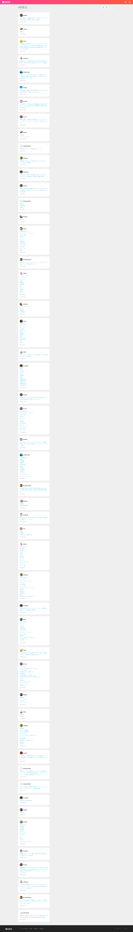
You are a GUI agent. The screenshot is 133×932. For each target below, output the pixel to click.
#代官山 (22, 550)
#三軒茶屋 (22, 243)
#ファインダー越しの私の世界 (32, 853)
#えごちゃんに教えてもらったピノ (29, 668)
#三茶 (36, 654)
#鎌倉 (39, 176)
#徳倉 (35, 773)
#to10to (25, 101)
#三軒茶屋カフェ (24, 231)
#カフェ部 (22, 786)
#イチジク (22, 560)
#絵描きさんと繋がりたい (27, 740)
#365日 (22, 236)
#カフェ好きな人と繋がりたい (28, 637)
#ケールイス (40, 119)
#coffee (22, 372)
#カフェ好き (37, 18)
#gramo (25, 753)
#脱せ (21, 291)
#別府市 (31, 488)
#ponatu (25, 216)
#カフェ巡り (41, 90)
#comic (32, 105)
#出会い (38, 174)
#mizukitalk (23, 191)
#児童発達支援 (33, 47)
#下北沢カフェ (24, 104)
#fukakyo (25, 158)
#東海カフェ (23, 378)
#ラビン (22, 308)
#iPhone (30, 855)
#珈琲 (21, 281)
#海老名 (22, 548)
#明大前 (29, 62)
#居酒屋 (22, 461)
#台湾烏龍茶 (40, 490)
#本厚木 (22, 462)
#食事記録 (22, 312)
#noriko (25, 185)
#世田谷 (38, 61)
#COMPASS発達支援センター (39, 45)
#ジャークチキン (26, 886)
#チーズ (41, 871)
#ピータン (27, 78)
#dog (21, 838)
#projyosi (25, 851)
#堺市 (36, 886)
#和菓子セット (24, 685)
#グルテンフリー (28, 788)
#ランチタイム (36, 771)
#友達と (24, 19)
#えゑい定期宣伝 (24, 730)
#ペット (22, 834)
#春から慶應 (29, 786)
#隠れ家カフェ (24, 771)
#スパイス (44, 786)
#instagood (42, 917)
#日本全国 (22, 339)
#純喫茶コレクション (37, 149)
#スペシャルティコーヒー (38, 44)
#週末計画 (30, 18)
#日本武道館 (27, 44)
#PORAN (30, 61)
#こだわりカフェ (41, 773)
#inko (24, 619)
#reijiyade (25, 515)
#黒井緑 (42, 104)
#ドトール (39, 869)
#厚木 (21, 553)
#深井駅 (44, 886)
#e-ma (25, 117)
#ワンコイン (37, 774)
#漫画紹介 (37, 105)
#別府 (34, 488)
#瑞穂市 (22, 284)
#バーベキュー (28, 519)
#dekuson (25, 58)
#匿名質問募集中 (24, 505)
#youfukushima (27, 259)
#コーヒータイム (24, 276)
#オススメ (22, 277)
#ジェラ (22, 293)
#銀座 (21, 531)
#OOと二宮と (44, 188)
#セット (22, 288)
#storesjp (32, 654)
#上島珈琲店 (29, 176)
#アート (36, 517)
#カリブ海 (26, 903)
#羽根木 (43, 61)
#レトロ (24, 610)
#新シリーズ (23, 337)
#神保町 (34, 610)
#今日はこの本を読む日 (26, 534)
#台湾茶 (35, 490)
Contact (41, 928)
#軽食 (28, 871)
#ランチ (37, 121)
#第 (21, 342)
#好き (21, 594)
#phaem (25, 439)
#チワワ (22, 840)
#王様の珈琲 (30, 755)
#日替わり (26, 774)
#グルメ (22, 425)
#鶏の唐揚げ (23, 119)
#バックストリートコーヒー (31, 262)
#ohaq (21, 207)
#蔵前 (28, 90)
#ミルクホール (39, 442)
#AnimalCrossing (36, 397)
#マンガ (23, 105)
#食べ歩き (22, 246)
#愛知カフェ (23, 382)
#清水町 (32, 773)
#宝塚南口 (29, 119)
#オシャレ (22, 640)
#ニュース (22, 327)
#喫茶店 (29, 19)
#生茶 (22, 490)
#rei (24, 528)
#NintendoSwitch (24, 399)
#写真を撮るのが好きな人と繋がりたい (30, 677)
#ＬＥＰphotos (24, 670)
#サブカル (40, 443)
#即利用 (22, 716)
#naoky (25, 87)
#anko (24, 228)
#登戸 (25, 517)
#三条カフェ (23, 755)
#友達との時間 (35, 19)
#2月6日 (22, 329)
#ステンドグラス (24, 474)
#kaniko (25, 501)
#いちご (37, 915)
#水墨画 (32, 517)
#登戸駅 (22, 517)
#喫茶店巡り (23, 90)
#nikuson (25, 304)
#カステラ (22, 563)
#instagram (25, 917)
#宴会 (21, 466)
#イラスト (22, 737)
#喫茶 (21, 332)
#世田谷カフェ (24, 61)
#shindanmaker (32, 869)
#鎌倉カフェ (34, 443)
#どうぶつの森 (28, 397)
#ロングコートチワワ (25, 841)
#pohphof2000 (27, 146)
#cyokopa (25, 172)
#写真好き (22, 593)
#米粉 (35, 788)
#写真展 (22, 828)
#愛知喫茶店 (23, 383)
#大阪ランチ (23, 74)
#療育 (21, 47)
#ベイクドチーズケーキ (26, 306)
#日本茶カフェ (24, 639)
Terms (30, 928)
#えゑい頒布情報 (24, 731)
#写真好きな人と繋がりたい (27, 596)
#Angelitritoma (28, 800)
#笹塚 (33, 62)
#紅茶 (26, 490)
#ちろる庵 (22, 833)
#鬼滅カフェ (34, 900)
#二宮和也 (22, 190)
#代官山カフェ (24, 546)
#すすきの (22, 700)
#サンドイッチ (34, 871)
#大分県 (26, 488)
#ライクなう (31, 442)
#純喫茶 (26, 188)
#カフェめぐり (24, 18)
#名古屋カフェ (24, 385)
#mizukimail (43, 190)
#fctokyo (22, 743)
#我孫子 (31, 76)
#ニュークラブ (24, 702)
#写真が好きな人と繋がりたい (28, 675)
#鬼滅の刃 (28, 900)
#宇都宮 (30, 771)
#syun (24, 321)
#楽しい (44, 915)
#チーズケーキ (24, 245)
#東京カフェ (23, 174)
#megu (25, 29)
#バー (41, 62)
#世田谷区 (32, 174)
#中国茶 (30, 490)
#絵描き (22, 742)
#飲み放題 (22, 464)
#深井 (40, 886)
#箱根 (40, 915)
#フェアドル (27, 149)
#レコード (35, 608)
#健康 (38, 788)
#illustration (23, 738)
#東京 (34, 61)
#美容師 (45, 653)
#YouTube (22, 294)
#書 (29, 517)
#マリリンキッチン (25, 136)
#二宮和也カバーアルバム (32, 190)
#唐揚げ (22, 467)
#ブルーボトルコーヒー (26, 581)
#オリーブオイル (24, 562)
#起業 (42, 176)
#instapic (31, 917)
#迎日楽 (22, 78)
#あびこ (36, 76)
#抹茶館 (22, 488)
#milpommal (26, 72)
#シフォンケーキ (30, 121)
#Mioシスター (31, 354)
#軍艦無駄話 (37, 104)
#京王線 (23, 107)
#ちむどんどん (40, 161)
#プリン (36, 755)
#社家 (21, 552)
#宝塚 (41, 121)
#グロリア (29, 74)
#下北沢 (24, 62)
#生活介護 (25, 49)
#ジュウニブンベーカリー (27, 233)
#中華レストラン (42, 76)
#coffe (24, 608)
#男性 (25, 871)
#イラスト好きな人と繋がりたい (28, 735)
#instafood (36, 917)
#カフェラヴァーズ (25, 682)
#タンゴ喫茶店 (42, 608)
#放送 (21, 335)
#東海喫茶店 (23, 380)
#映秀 (21, 289)
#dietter (25, 15)
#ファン (22, 325)
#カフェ (43, 18)
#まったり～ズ (24, 683)
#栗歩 (21, 250)
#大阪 (27, 76)
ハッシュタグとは (24, 928)
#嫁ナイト (41, 900)
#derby (25, 273)
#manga (28, 105)
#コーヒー (28, 45)
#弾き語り (27, 915)
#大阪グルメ (35, 74)
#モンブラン (23, 248)
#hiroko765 (26, 913)
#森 (21, 286)
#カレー (22, 788)
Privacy (36, 928)
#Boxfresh (30, 104)
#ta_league (23, 205)
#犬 (21, 836)
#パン (44, 871)
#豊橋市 (22, 826)
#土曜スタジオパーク (34, 399)
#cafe (23, 45)
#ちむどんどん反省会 (30, 161)
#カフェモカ (23, 666)
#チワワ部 (22, 824)
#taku (24, 352)
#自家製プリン (42, 755)
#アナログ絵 (23, 733)
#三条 (27, 757)
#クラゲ (32, 78)
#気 (21, 341)
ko (120, 928)
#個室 (21, 459)
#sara (24, 41)
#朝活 (40, 653)
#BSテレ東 (23, 330)
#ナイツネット (24, 699)
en (115, 928)
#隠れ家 (43, 771)
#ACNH (44, 397)
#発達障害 (26, 47)
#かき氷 (32, 915)
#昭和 (22, 519)
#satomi (25, 822)
